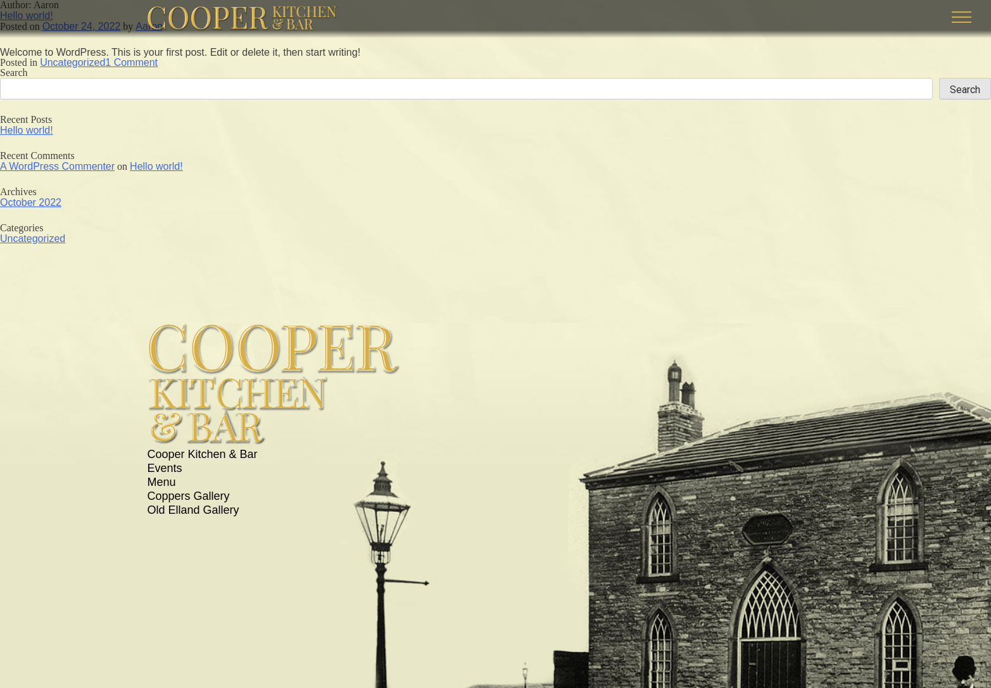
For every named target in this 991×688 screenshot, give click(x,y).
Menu (162, 482)
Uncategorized (72, 62)
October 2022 (30, 202)
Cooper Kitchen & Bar (203, 454)
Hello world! (26, 130)
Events (165, 468)
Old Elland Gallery (193, 510)
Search (14, 72)
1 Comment (131, 62)
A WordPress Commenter (57, 166)
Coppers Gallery (189, 496)
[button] (961, 17)
